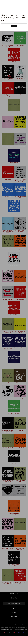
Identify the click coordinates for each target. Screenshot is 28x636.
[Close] (26, 1)
